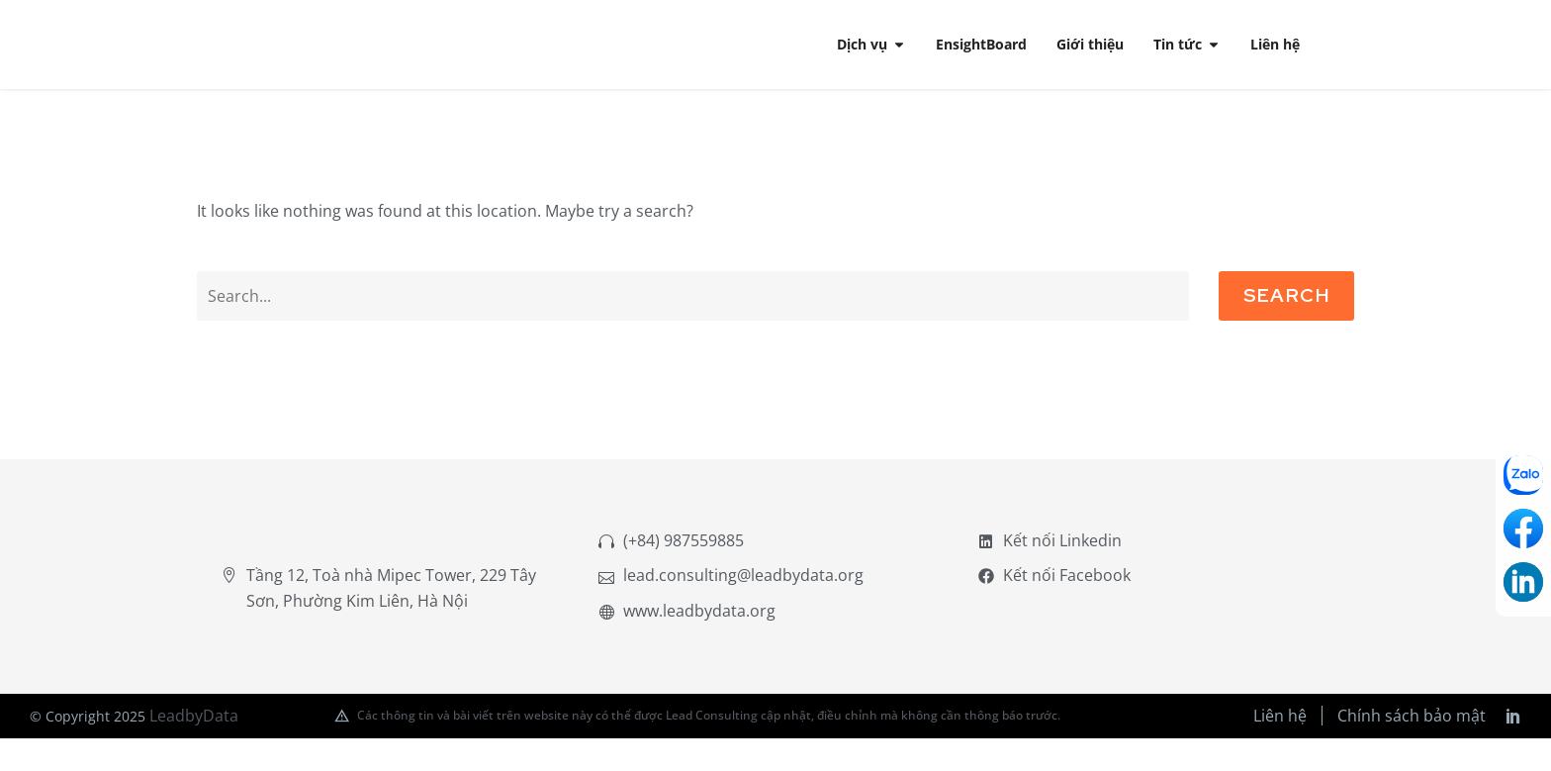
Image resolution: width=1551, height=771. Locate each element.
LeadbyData (193, 747)
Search (1286, 319)
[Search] (693, 319)
